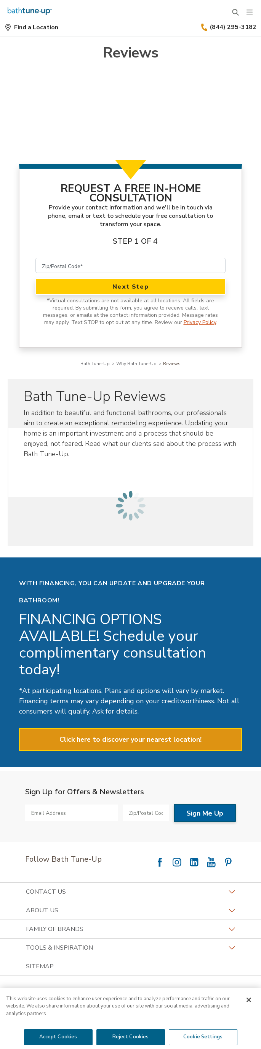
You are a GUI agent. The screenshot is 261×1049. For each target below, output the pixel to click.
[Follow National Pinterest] (228, 862)
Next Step (130, 287)
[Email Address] (71, 813)
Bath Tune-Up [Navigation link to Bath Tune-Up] (95, 364)
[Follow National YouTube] (211, 862)
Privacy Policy (200, 322)
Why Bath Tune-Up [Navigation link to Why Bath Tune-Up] (136, 364)
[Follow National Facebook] (159, 862)
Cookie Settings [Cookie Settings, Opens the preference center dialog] (203, 1036)
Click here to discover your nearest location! (131, 739)
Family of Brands (130, 929)
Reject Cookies (130, 1036)
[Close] (248, 1000)
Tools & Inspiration (130, 948)
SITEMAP (40, 966)
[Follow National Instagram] (176, 862)
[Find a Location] (31, 27)
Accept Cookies (58, 1036)
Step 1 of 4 (135, 241)
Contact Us (130, 892)
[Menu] (249, 12)
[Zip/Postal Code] (130, 265)
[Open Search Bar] (235, 12)
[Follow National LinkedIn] (194, 862)
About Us (130, 910)
